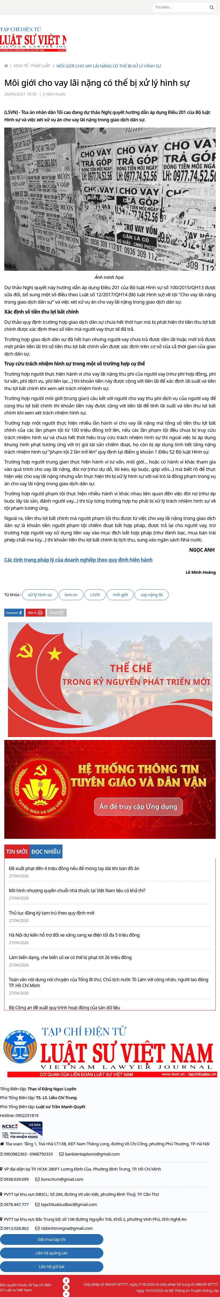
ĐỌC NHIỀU (46, 851)
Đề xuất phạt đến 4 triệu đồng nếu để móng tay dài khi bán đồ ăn (74, 868)
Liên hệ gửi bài (51, 1266)
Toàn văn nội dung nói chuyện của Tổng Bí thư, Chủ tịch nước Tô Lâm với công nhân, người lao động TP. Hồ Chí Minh (108, 983)
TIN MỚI (17, 851)
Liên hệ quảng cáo (52, 1253)
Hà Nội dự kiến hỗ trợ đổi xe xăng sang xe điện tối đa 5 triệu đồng (74, 935)
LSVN (95, 594)
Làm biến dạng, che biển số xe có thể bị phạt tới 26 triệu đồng (70, 957)
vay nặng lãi (152, 594)
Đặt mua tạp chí (52, 1239)
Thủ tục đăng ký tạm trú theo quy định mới (51, 913)
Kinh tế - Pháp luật (30, 65)
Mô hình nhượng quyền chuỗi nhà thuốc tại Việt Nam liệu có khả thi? (77, 891)
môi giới (120, 594)
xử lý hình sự (40, 594)
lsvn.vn (71, 594)
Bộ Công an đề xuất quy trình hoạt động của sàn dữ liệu (64, 1008)
